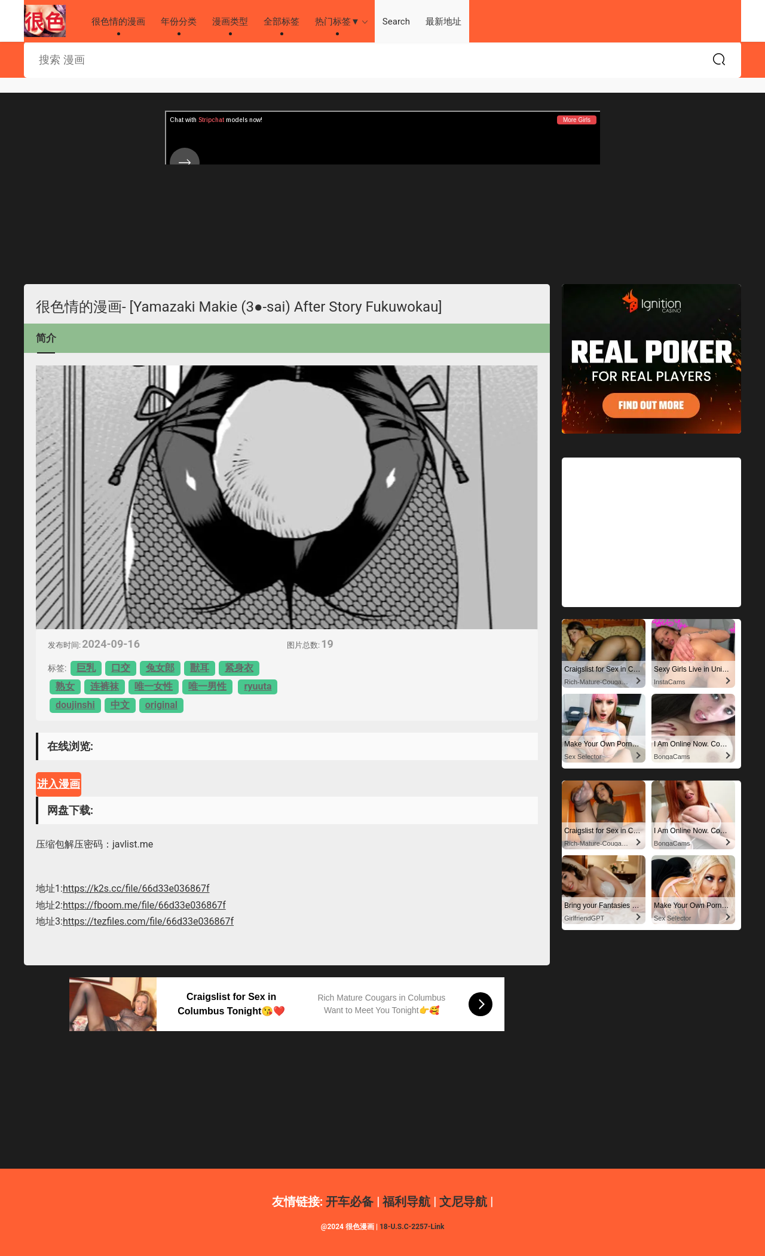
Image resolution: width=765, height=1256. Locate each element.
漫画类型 (230, 21)
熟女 (65, 686)
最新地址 (443, 21)
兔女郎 (160, 667)
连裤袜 (104, 686)
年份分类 (179, 21)
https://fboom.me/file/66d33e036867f (144, 905)
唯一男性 (207, 686)
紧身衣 (239, 667)
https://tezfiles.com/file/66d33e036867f (148, 921)
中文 (120, 705)
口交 (120, 667)
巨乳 (86, 667)
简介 (46, 338)
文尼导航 (463, 1201)
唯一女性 (153, 686)
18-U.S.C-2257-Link (412, 1227)
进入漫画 (58, 784)
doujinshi (75, 705)
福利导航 (406, 1201)
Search (396, 21)
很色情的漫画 (45, 21)
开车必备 (350, 1201)
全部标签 (281, 21)
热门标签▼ (337, 21)
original (161, 705)
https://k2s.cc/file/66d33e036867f (136, 888)
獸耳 (199, 667)
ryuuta (257, 686)
